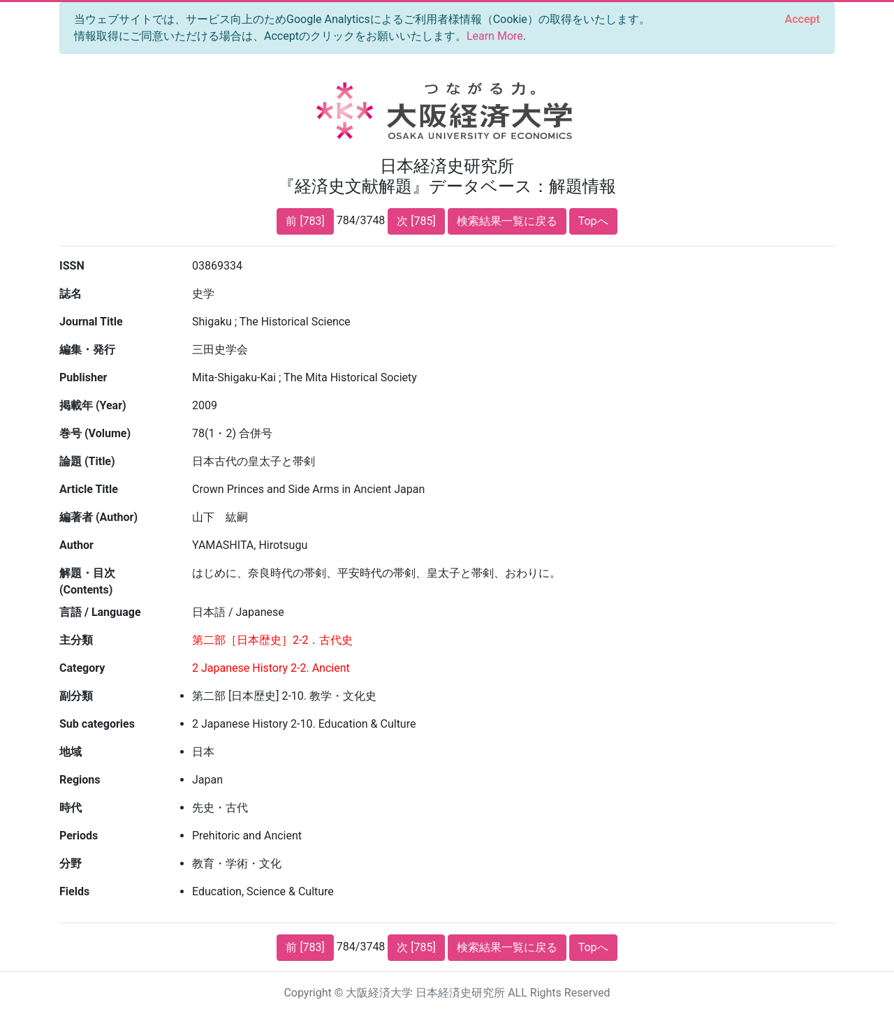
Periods (78, 835)
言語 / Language (100, 612)
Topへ (593, 221)
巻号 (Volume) (95, 433)
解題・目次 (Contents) (87, 581)
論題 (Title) (87, 461)
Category (82, 668)
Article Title (88, 489)
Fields (74, 891)
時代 (70, 807)
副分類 (76, 696)
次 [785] (416, 221)
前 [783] (305, 221)
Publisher (83, 377)
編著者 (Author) (98, 517)
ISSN (72, 265)
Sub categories (97, 723)
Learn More (495, 36)
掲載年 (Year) (92, 405)
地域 (70, 751)
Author (76, 545)
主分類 (76, 640)
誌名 (70, 293)
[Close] (802, 19)
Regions (79, 779)
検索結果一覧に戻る (507, 221)
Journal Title (91, 321)
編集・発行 (87, 349)
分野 (70, 863)
